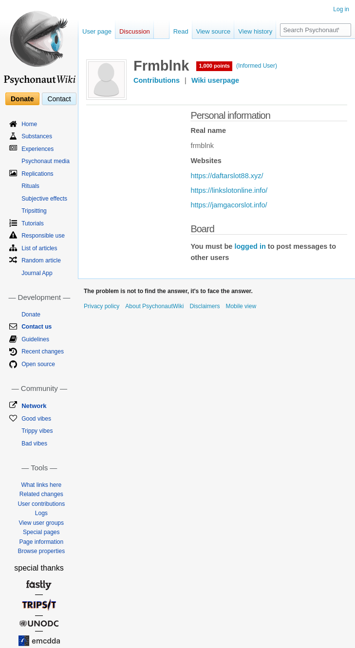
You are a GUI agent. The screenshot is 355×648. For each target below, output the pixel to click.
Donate (22, 99)
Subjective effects (44, 198)
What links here (41, 484)
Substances (36, 136)
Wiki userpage (215, 80)
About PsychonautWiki (154, 306)
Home (29, 124)
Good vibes (36, 418)
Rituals (30, 186)
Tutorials (32, 223)
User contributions (41, 503)
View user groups (41, 522)
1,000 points (214, 66)
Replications (37, 173)
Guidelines (35, 339)
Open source (38, 364)
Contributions (156, 80)
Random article (41, 260)
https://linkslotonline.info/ (228, 190)
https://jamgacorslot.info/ (228, 205)
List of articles (39, 248)
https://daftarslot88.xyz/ (226, 176)
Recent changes (42, 351)
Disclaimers (204, 306)
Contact (59, 99)
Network (33, 405)
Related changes (41, 494)
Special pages (41, 532)
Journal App (36, 273)
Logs (41, 513)
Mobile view (240, 306)
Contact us (36, 326)
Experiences (37, 149)
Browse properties (41, 551)
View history (255, 31)
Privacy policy (101, 306)
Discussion (134, 31)
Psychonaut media (45, 161)
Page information (41, 541)
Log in (341, 9)
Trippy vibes (37, 430)
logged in (249, 246)
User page (97, 31)
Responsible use (43, 235)
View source (213, 31)
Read (180, 31)
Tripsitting (34, 210)
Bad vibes (34, 443)
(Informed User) (256, 65)
